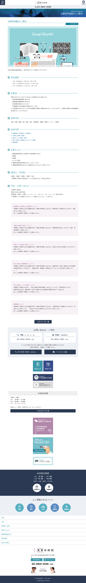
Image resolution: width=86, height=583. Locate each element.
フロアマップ (50, 559)
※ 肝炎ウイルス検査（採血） (19, 138)
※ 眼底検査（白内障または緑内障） (21, 133)
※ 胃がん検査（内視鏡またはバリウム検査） (24, 140)
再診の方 (48, 366)
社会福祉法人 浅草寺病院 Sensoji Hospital (43, 3)
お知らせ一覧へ (42, 321)
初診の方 (38, 366)
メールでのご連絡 (61, 352)
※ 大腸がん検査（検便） (18, 135)
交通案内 (37, 559)
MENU (2, 2)
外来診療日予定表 (42, 411)
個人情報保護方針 (39, 578)
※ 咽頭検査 (14, 142)
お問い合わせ (48, 578)
